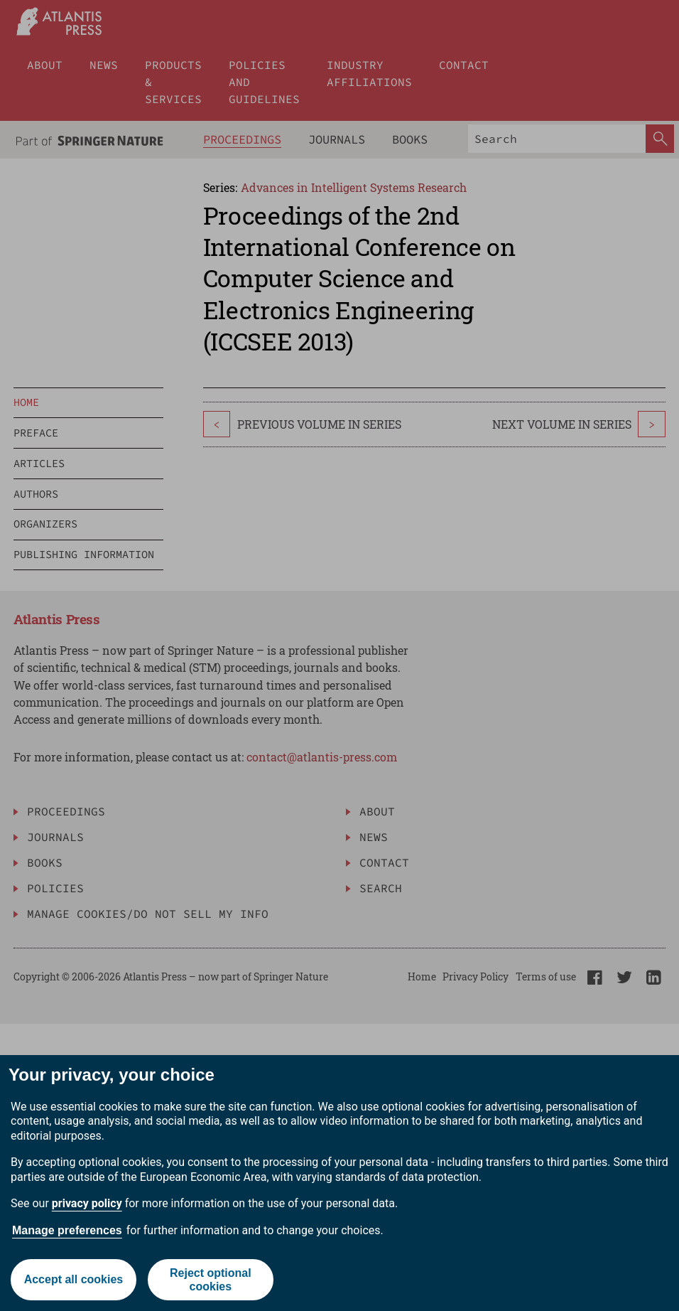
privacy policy (87, 1203)
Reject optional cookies (210, 1280)
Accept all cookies (74, 1279)
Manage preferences (67, 1230)
